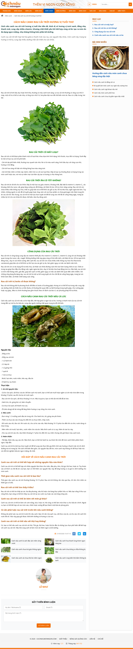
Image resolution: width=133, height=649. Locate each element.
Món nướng (61, 11)
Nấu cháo (102, 11)
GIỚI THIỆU (63, 639)
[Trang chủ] (2, 15)
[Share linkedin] (84, 533)
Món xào (72, 11)
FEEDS (94, 4)
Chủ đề (100, 639)
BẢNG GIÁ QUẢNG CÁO (78, 639)
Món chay (82, 11)
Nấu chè (93, 11)
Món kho (38, 11)
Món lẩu (28, 11)
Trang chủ (7, 11)
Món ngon (18, 11)
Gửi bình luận (43, 626)
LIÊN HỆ (92, 639)
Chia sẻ (112, 11)
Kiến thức (121, 11)
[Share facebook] (74, 533)
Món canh (49, 11)
